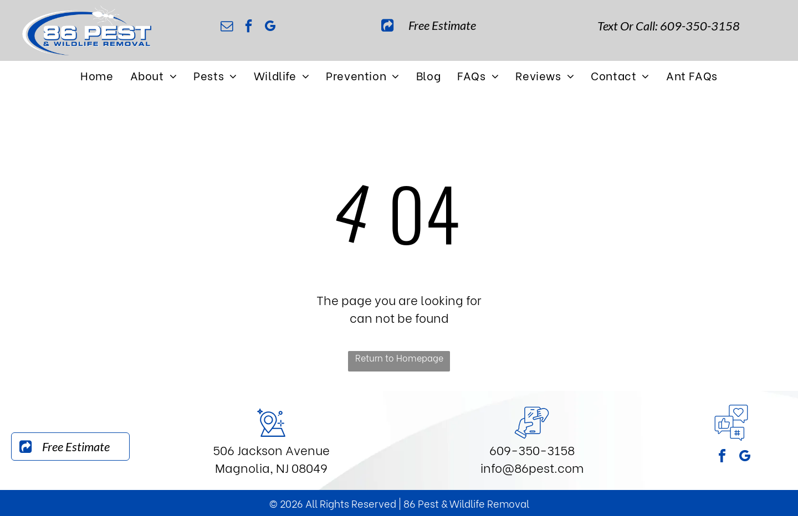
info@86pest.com (532, 467)
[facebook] (248, 27)
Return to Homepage (399, 357)
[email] (226, 27)
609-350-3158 (532, 449)
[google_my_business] (269, 27)
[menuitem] (96, 75)
